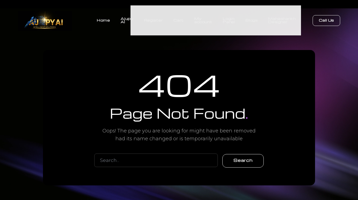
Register (152, 18)
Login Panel (228, 19)
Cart (177, 18)
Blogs (251, 18)
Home (101, 18)
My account (202, 19)
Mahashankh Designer (282, 19)
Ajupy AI (125, 19)
